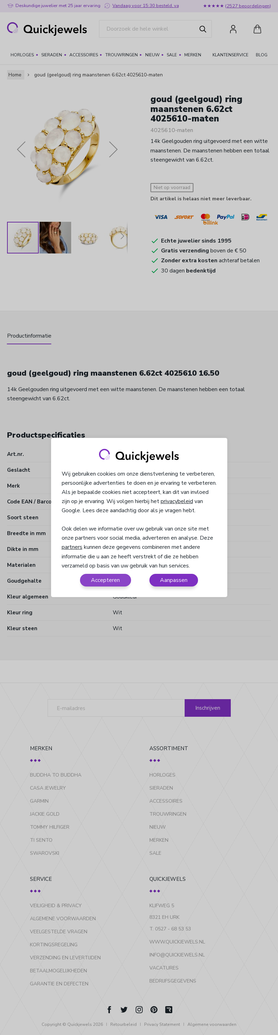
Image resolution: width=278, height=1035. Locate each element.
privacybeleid (177, 501)
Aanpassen (173, 580)
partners (72, 547)
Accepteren (105, 580)
